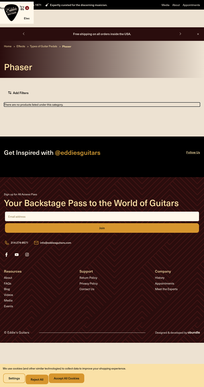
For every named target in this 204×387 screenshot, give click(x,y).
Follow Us (193, 164)
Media (165, 5)
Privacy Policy (88, 296)
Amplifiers (70, 29)
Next (180, 46)
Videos (8, 307)
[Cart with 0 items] (194, 19)
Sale (128, 29)
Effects (85, 29)
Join (102, 240)
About (176, 5)
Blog (7, 302)
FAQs (7, 296)
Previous (24, 46)
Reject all (39, 379)
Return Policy (88, 290)
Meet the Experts (166, 302)
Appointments (191, 5)
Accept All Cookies (70, 379)
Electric (29, 29)
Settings (15, 379)
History (159, 290)
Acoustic (44, 29)
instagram (27, 267)
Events (8, 318)
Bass (57, 29)
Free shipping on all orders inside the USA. (102, 46)
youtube (16, 267)
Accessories (102, 29)
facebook (6, 267)
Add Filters (20, 105)
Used (117, 29)
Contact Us (86, 302)
